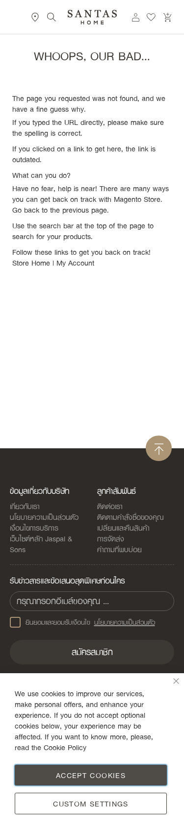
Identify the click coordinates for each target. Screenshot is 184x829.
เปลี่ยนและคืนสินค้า (123, 527)
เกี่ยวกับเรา (25, 506)
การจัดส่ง (110, 538)
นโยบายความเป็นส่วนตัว (44, 517)
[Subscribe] (92, 652)
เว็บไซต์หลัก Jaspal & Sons (41, 544)
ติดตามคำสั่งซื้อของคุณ (130, 517)
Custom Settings (90, 803)
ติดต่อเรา (110, 506)
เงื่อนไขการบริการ (34, 527)
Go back (25, 209)
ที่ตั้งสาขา (35, 17)
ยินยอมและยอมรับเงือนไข (82, 622)
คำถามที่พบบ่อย (119, 549)
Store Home (31, 262)
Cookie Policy (65, 747)
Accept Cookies (91, 775)
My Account (75, 262)
